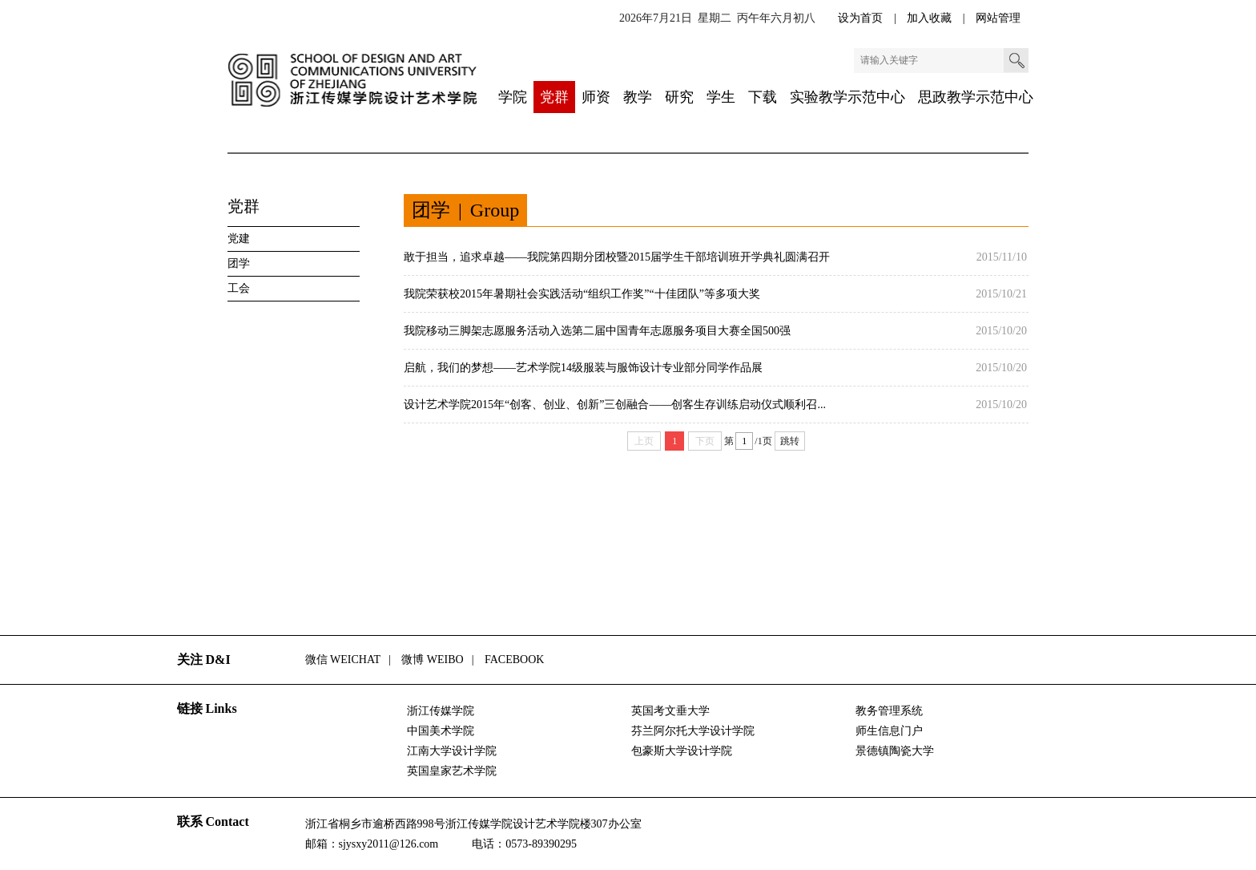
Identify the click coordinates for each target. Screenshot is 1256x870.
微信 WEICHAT (343, 660)
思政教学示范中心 (975, 97)
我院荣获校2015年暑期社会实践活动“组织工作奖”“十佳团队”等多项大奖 (582, 294)
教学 (637, 97)
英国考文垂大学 (670, 711)
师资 (596, 97)
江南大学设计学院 (452, 751)
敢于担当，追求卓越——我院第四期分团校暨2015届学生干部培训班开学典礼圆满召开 (617, 257)
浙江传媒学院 (440, 711)
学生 (720, 97)
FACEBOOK (514, 660)
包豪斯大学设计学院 (681, 751)
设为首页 (862, 18)
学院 (512, 97)
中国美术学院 (440, 731)
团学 (238, 263)
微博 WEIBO (432, 660)
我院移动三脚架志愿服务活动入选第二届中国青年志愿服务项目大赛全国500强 (597, 331)
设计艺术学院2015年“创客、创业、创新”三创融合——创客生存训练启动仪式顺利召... (615, 405)
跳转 (789, 441)
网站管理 (998, 18)
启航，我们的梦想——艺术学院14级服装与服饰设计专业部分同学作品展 (583, 368)
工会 (238, 288)
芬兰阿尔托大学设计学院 (693, 731)
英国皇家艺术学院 (452, 771)
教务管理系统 (889, 711)
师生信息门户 (889, 731)
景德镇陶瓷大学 (894, 751)
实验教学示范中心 (847, 97)
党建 (238, 239)
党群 (554, 97)
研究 (679, 97)
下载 (762, 97)
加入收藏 (931, 18)
